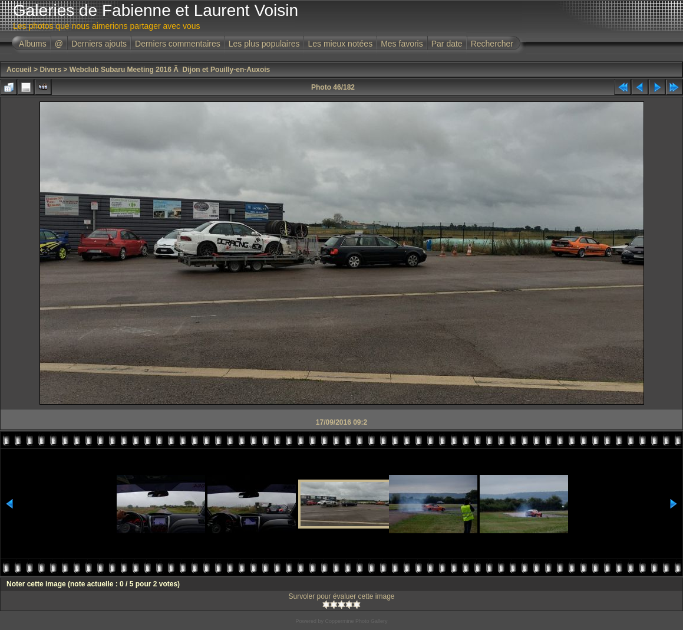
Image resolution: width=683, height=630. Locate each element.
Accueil (19, 69)
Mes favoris (402, 43)
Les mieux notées (340, 43)
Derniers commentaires (177, 43)
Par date (447, 43)
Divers (50, 69)
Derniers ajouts (99, 43)
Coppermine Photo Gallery (356, 621)
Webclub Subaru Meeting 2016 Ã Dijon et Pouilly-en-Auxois (170, 69)
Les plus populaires (264, 43)
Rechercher (492, 43)
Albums (33, 43)
